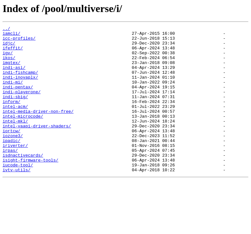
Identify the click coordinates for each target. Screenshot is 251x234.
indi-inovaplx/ (20, 88)
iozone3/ (13, 158)
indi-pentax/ (18, 99)
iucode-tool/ (18, 193)
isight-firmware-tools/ (30, 187)
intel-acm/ (15, 123)
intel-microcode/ (23, 134)
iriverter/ (15, 170)
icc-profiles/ (19, 41)
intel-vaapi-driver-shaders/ (37, 146)
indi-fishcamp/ (20, 82)
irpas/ (10, 175)
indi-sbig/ (15, 111)
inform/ (11, 117)
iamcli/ (11, 35)
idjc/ (9, 47)
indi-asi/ (14, 76)
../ (6, 29)
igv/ (8, 58)
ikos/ (9, 64)
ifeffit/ (13, 53)
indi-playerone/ (22, 105)
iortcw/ (11, 152)
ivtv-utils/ (17, 199)
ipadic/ (11, 164)
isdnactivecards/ (23, 181)
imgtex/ (11, 70)
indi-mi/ (13, 94)
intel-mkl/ (15, 140)
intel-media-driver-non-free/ (38, 129)
